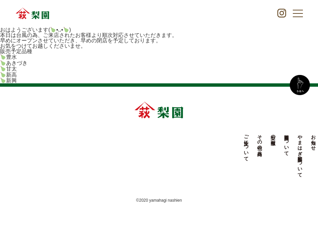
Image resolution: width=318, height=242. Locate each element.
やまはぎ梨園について (179, 153)
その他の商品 (139, 140)
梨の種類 (152, 134)
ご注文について (125, 145)
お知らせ (192, 140)
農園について (166, 142)
